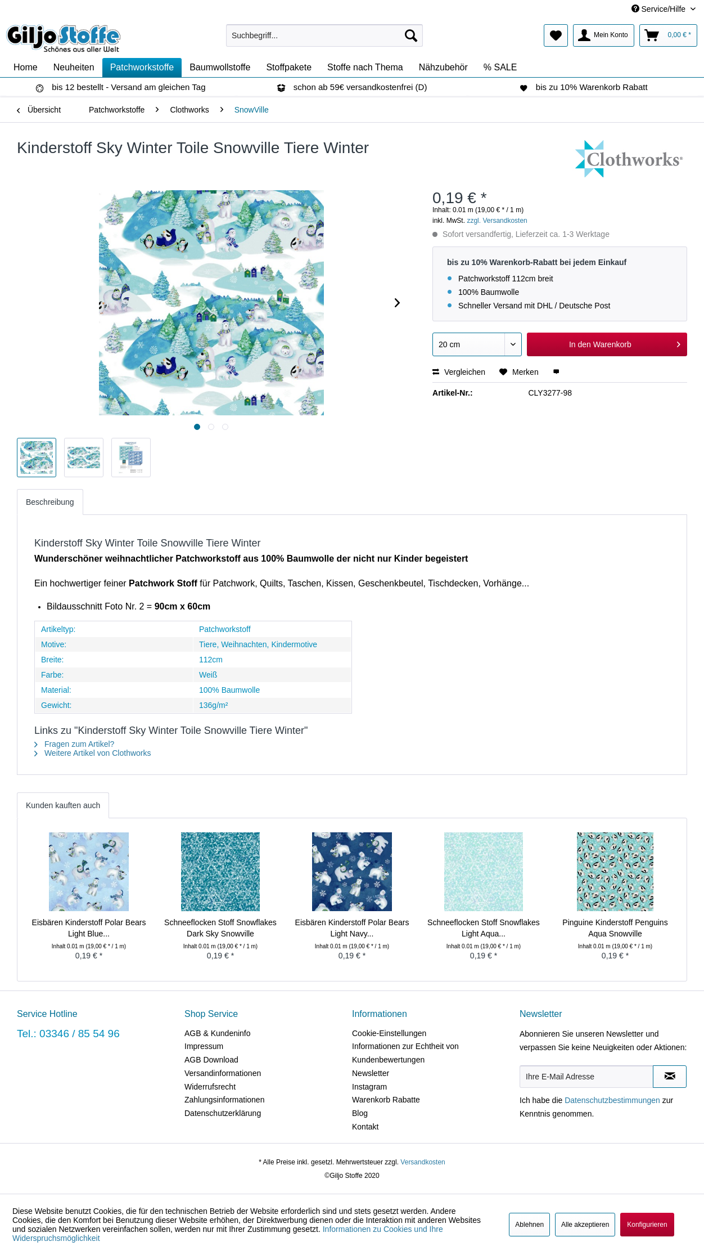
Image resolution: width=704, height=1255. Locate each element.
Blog (360, 1113)
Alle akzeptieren (585, 1225)
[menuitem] (324, 35)
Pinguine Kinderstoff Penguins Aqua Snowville (614, 928)
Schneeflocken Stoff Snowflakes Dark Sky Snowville (220, 928)
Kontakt (365, 1126)
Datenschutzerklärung (222, 1113)
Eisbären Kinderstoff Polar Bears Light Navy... (352, 928)
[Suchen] (411, 35)
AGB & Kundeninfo (217, 1033)
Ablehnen (529, 1225)
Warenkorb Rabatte (386, 1099)
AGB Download (211, 1059)
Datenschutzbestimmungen (612, 1100)
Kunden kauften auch (63, 805)
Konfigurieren (647, 1225)
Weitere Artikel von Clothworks (92, 753)
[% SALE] (500, 67)
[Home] (26, 67)
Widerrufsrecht (210, 1086)
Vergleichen (458, 371)
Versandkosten (422, 1162)
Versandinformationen (222, 1073)
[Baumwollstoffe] (220, 67)
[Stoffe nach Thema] (365, 67)
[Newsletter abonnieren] (670, 1076)
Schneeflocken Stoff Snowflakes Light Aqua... (483, 928)
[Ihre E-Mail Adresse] (586, 1076)
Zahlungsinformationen (224, 1099)
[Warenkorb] (668, 35)
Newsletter (370, 1073)
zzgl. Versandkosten (497, 221)
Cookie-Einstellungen (389, 1033)
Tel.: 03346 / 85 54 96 (68, 1033)
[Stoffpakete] (288, 67)
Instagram (369, 1086)
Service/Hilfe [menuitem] (659, 9)
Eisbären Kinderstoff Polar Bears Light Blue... (89, 928)
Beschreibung (50, 502)
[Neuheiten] (74, 67)
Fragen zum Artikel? (74, 743)
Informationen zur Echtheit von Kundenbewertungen (405, 1053)
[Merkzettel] (556, 35)
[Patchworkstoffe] (142, 67)
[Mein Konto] (603, 35)
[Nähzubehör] (443, 67)
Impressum (203, 1046)
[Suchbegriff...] (324, 35)
